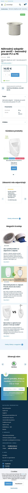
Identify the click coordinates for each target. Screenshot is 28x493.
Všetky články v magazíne (13, 344)
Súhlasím (8, 484)
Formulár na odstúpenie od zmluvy (11, 440)
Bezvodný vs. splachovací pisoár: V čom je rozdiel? (12, 324)
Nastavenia (14, 488)
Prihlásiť (21, 389)
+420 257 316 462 (12, 448)
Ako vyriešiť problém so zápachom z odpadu (11, 250)
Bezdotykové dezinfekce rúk (10, 415)
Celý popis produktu (6, 63)
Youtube (7, 466)
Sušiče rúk (5, 410)
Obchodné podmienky (8, 435)
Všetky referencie (13, 218)
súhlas (23, 474)
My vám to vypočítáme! (9, 457)
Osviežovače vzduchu (8, 417)
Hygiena (5, 413)
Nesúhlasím (18, 484)
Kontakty (5, 455)
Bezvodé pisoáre (7, 408)
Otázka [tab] (14, 122)
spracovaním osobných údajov (16, 392)
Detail (14, 168)
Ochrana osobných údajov (9, 437)
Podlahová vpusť (7, 422)
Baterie (4, 429)
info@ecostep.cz (12, 446)
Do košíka (15, 75)
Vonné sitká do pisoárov (9, 420)
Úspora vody (6, 424)
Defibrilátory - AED (7, 427)
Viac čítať (6, 262)
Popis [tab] (14, 96)
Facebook (7, 463)
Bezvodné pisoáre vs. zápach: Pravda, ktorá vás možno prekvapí (13, 286)
